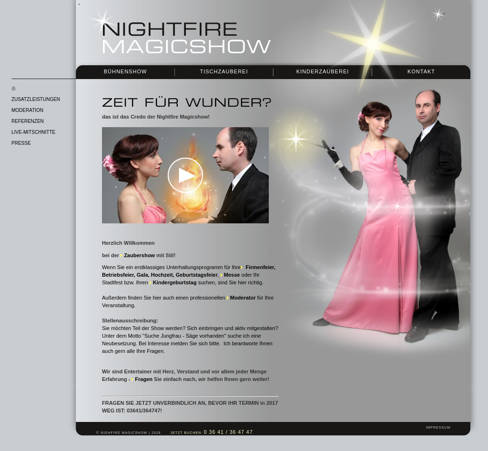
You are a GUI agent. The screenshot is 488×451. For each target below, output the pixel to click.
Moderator (243, 298)
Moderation (27, 110)
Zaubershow (139, 255)
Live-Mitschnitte (33, 132)
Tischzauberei (224, 71)
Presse (21, 143)
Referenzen (27, 121)
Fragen (143, 379)
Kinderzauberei (322, 71)
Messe (232, 275)
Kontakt (421, 71)
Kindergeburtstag (175, 282)
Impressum (438, 427)
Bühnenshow (125, 71)
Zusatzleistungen (35, 99)
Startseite (54, 88)
